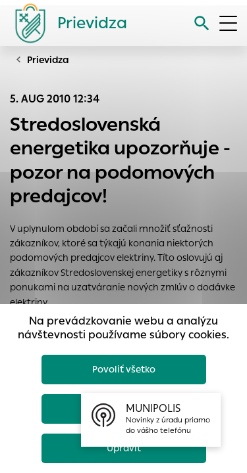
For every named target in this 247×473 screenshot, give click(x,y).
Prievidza (48, 60)
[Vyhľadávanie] (201, 23)
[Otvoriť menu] (228, 23)
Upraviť (124, 448)
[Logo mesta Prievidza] (66, 23)
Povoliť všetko (123, 369)
